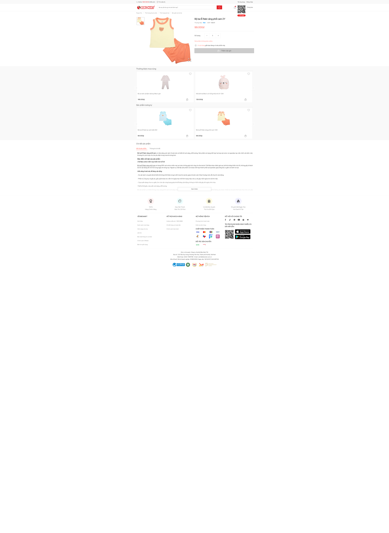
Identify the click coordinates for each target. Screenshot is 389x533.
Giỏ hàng (238, 7)
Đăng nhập (250, 2)
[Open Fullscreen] (189, 60)
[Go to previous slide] (136, 88)
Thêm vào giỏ (224, 51)
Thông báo (248, 7)
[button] (170, 40)
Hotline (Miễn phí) (145, 2)
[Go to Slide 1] (140, 21)
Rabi (203, 22)
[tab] (143, 148)
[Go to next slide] (253, 88)
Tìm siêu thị (161, 2)
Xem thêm (194, 189)
